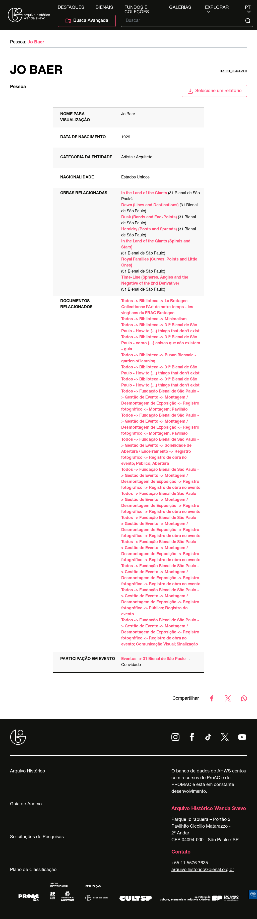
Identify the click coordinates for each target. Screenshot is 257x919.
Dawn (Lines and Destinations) (150, 206)
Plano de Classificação (33, 870)
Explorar (217, 8)
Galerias (180, 8)
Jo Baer (36, 42)
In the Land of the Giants (144, 193)
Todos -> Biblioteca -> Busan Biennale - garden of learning (158, 359)
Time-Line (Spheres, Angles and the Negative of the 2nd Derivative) (154, 281)
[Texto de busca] (183, 21)
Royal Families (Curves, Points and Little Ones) (159, 263)
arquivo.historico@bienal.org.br (202, 870)
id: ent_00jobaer (233, 71)
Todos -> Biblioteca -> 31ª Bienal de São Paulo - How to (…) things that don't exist (160, 328)
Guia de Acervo (26, 804)
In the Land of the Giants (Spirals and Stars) (155, 245)
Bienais (104, 8)
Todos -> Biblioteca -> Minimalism (154, 319)
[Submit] (248, 21)
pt (247, 8)
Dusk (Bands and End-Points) (149, 218)
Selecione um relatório (214, 91)
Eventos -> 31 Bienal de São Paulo (153, 659)
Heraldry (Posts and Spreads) (149, 230)
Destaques (71, 8)
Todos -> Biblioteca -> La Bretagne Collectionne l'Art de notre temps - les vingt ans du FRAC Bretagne (157, 307)
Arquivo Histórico (27, 771)
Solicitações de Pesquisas (37, 837)
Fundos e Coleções (136, 8)
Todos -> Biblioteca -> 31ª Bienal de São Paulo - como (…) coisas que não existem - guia (160, 344)
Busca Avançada (86, 21)
